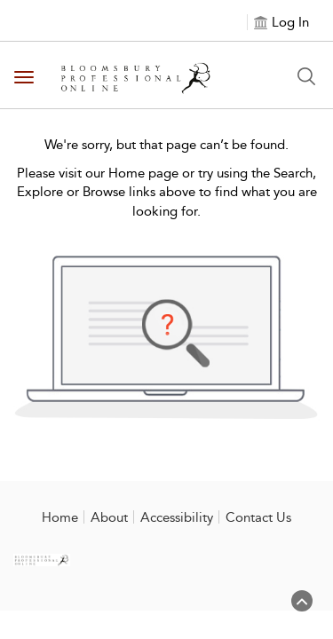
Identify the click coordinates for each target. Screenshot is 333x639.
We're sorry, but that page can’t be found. (166, 145)
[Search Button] (306, 76)
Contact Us (258, 517)
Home (60, 517)
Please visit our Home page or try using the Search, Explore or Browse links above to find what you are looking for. (167, 192)
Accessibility (176, 517)
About (109, 517)
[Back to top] (302, 608)
